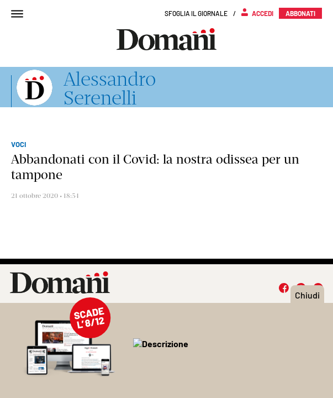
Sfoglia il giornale (196, 13)
